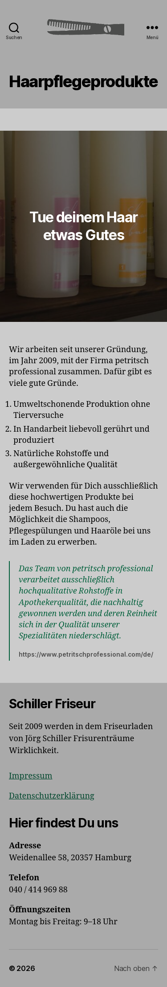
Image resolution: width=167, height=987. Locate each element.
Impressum (30, 776)
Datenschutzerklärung (51, 796)
